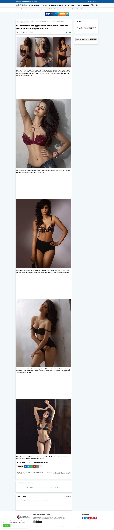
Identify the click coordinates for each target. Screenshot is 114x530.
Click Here (93, 39)
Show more (67, 483)
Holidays (96, 9)
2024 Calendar (58, 9)
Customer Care (89, 9)
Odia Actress (23, 9)
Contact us (36, 520)
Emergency (19, 1)
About (58, 527)
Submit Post (26, 1)
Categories (86, 5)
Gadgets (79, 5)
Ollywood (30, 5)
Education (34, 1)
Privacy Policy (75, 527)
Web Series (41, 9)
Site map (81, 527)
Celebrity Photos (32, 9)
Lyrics (72, 9)
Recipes (73, 5)
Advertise (87, 527)
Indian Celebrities (27, 462)
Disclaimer (64, 527)
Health (77, 9)
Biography (37, 5)
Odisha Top (66, 9)
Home (17, 9)
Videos (61, 5)
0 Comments (67, 496)
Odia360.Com (32, 527)
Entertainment (46, 5)
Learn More (22, 522)
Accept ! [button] (7, 525)
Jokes (81, 9)
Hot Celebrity (49, 9)
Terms (69, 527)
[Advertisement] (43, 87)
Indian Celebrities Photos (26, 21)
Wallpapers (54, 5)
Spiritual (66, 5)
